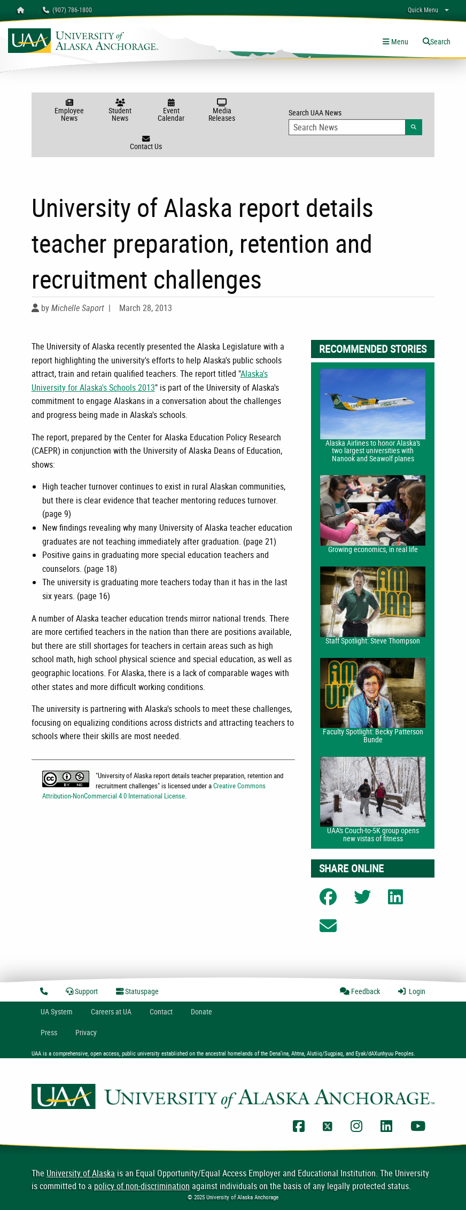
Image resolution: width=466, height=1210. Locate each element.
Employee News (69, 111)
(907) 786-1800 (67, 9)
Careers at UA (111, 1011)
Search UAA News (355, 121)
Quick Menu (423, 9)
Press (49, 1032)
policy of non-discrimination (142, 1186)
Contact (161, 1011)
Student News (120, 111)
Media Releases (222, 111)
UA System (57, 1011)
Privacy (86, 1032)
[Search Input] (347, 127)
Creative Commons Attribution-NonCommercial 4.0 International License (154, 791)
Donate (201, 1011)
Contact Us (145, 143)
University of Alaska (80, 1173)
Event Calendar (171, 111)
